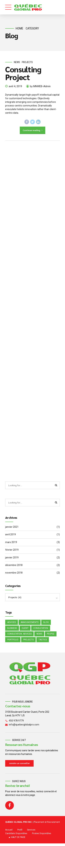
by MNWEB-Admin (40, 86)
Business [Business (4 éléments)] (12, 630)
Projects (27, 62)
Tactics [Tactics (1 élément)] (42, 642)
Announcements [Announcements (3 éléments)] (29, 624)
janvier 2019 (12, 559)
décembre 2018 (14, 566)
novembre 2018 (14, 574)
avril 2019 (10, 536)
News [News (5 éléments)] (39, 636)
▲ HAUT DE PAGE (16, 840)
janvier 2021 (12, 528)
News (17, 62)
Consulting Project (23, 73)
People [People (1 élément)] (50, 636)
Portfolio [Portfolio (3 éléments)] (12, 642)
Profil (19, 832)
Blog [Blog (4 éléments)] (46, 624)
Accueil (8, 832)
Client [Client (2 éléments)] (25, 630)
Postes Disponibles (41, 836)
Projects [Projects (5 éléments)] (28, 642)
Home (19, 28)
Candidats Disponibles (16, 836)
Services (31, 832)
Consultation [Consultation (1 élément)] (40, 630)
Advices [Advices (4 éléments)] (11, 624)
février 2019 (12, 551)
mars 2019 (11, 543)
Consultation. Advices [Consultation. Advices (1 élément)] (19, 636)
